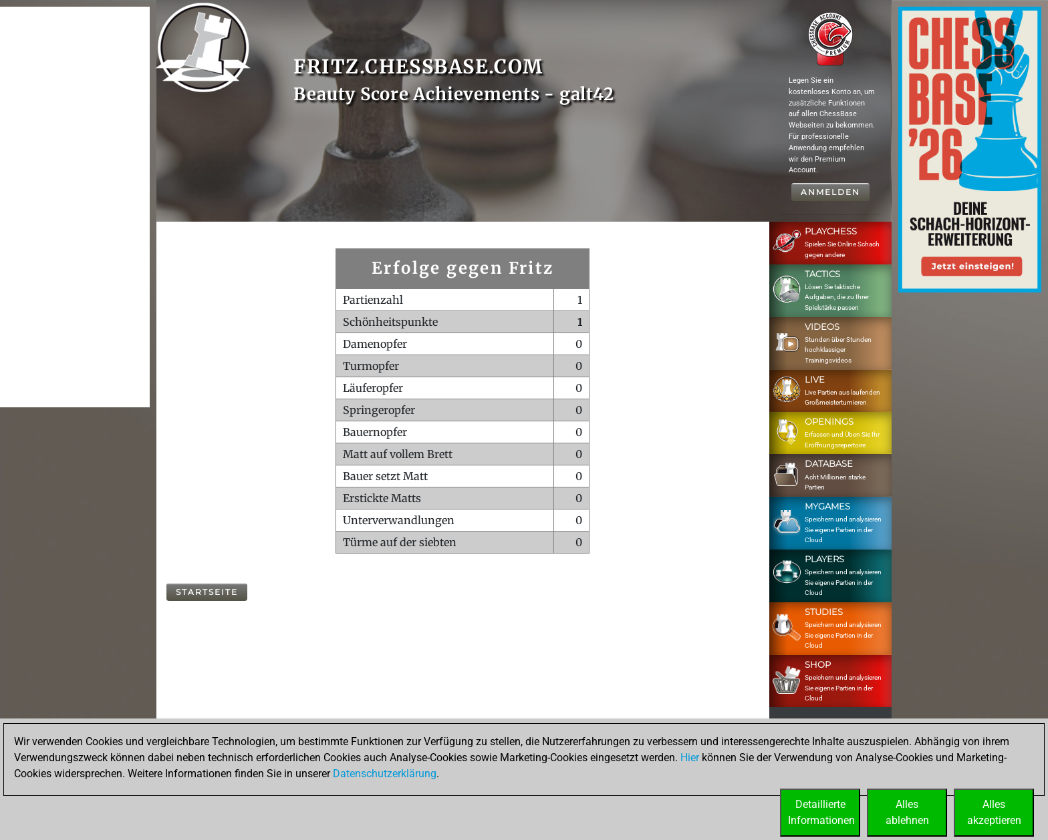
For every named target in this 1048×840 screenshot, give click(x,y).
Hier (689, 757)
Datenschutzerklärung (384, 773)
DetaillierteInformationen (821, 812)
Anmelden (830, 192)
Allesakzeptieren (994, 812)
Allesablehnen (907, 812)
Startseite (207, 592)
